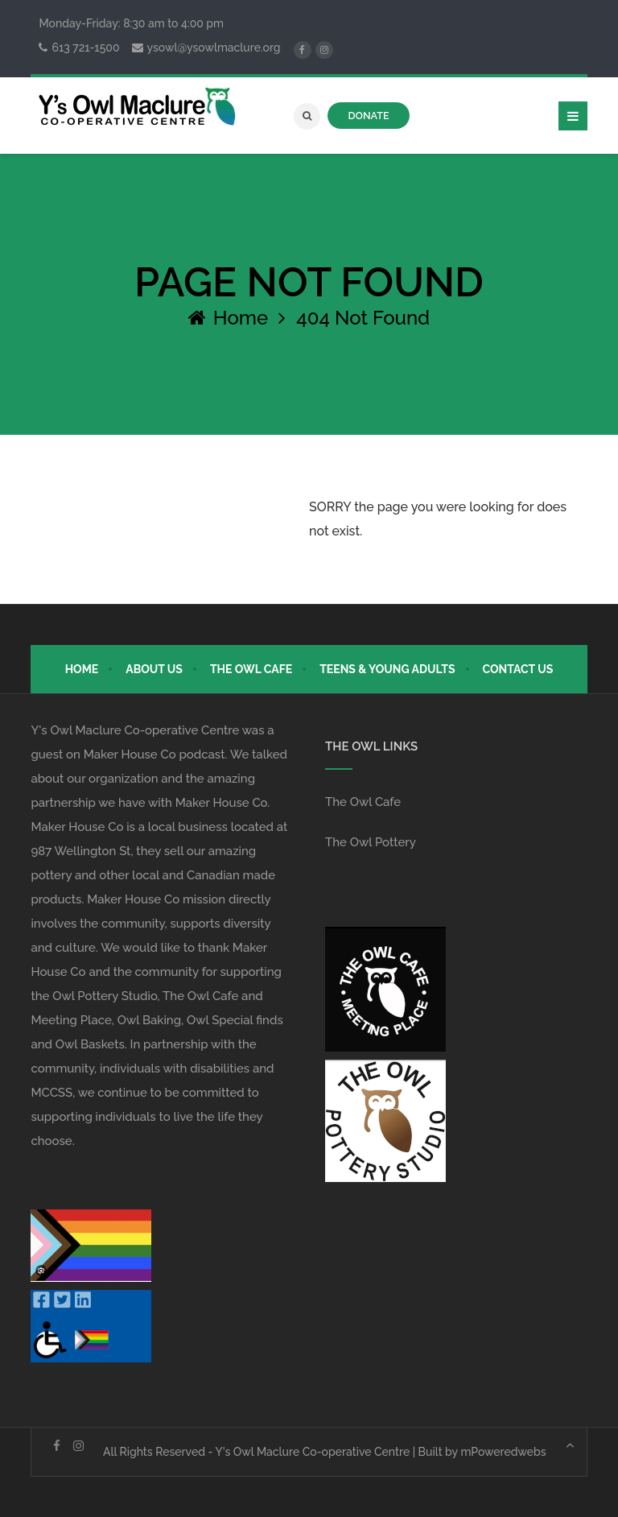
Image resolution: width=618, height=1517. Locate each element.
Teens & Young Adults (387, 669)
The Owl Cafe (251, 669)
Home (228, 317)
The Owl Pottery (370, 842)
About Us (154, 669)
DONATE (368, 116)
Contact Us (518, 669)
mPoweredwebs (503, 1451)
